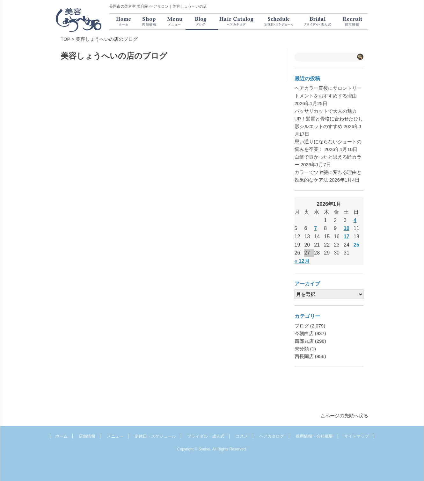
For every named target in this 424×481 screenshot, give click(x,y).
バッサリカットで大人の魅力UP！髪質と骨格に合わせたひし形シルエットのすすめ (329, 118)
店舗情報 (87, 436)
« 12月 (302, 261)
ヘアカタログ (271, 436)
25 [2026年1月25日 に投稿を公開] (356, 245)
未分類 (302, 348)
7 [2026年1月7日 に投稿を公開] (315, 228)
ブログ (302, 325)
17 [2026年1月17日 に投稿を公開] (346, 236)
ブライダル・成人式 (205, 436)
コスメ (242, 436)
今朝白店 (304, 333)
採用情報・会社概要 (314, 436)
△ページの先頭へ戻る (344, 415)
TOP (65, 39)
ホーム (61, 436)
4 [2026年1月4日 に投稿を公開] (355, 220)
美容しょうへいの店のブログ (107, 39)
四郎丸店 (304, 341)
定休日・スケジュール (155, 436)
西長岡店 (304, 356)
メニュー (115, 436)
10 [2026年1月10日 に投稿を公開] (346, 228)
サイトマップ (356, 436)
